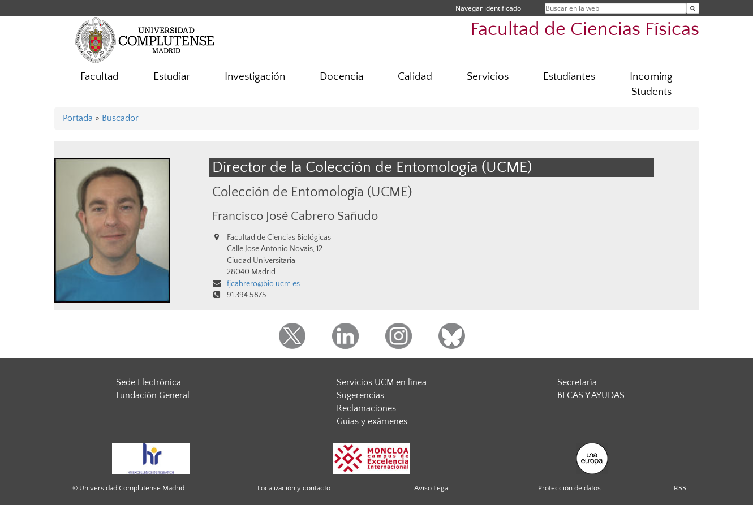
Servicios (488, 77)
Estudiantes (569, 77)
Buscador (120, 118)
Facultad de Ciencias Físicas (584, 29)
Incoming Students (651, 84)
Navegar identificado (488, 8)
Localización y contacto (293, 488)
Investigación (255, 77)
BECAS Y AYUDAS (591, 395)
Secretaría (577, 382)
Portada (78, 118)
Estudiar (171, 77)
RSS (680, 488)
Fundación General (153, 395)
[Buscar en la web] (692, 8)
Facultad (99, 77)
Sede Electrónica (148, 382)
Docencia (341, 77)
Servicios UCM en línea (382, 382)
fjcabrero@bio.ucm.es (263, 283)
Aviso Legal (432, 488)
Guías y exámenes (372, 421)
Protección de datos (569, 488)
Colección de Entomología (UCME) (312, 192)
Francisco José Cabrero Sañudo (295, 216)
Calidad (415, 77)
